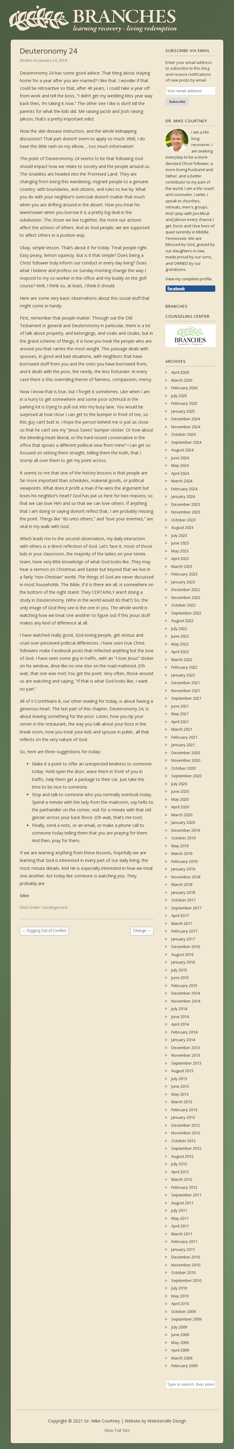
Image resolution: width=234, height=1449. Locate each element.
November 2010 (185, 1265)
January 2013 (183, 1117)
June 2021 (180, 706)
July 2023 (179, 535)
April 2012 (180, 1171)
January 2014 (183, 1039)
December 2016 (185, 946)
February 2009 (184, 1365)
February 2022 (184, 667)
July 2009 (179, 1327)
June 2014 (180, 1016)
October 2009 (183, 1311)
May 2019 (180, 846)
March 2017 (181, 923)
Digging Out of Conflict (44, 930)
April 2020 (180, 807)
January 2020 (183, 822)
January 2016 (183, 962)
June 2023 (180, 543)
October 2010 (183, 1272)
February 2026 (184, 387)
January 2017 (183, 939)
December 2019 (185, 830)
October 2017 (183, 900)
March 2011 (181, 1234)
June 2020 (180, 791)
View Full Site (117, 1430)
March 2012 (181, 1179)
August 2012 (182, 1156)
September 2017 (186, 908)
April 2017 (180, 915)
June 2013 (180, 1086)
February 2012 (184, 1187)
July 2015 (179, 970)
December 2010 (185, 1257)
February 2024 (184, 489)
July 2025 (179, 395)
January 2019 (183, 869)
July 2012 (179, 1164)
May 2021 (180, 713)
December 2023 (185, 504)
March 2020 (181, 814)
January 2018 (183, 892)
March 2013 (181, 1101)
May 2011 (180, 1218)
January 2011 (183, 1249)
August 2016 (182, 954)
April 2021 (180, 721)
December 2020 (185, 752)
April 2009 (180, 1350)
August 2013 (182, 1070)
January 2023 (183, 582)
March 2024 (181, 481)
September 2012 (186, 1148)
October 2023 (183, 520)
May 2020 (180, 799)
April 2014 (180, 1024)
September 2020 (186, 776)
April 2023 (180, 558)
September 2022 (186, 613)
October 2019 (183, 838)
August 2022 (182, 620)
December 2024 (185, 419)
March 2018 (181, 884)
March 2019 (181, 853)
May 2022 (180, 644)
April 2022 (180, 651)
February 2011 (184, 1241)
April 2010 (180, 1303)
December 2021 (185, 682)
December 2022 (185, 589)
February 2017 (184, 931)
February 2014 (184, 1032)
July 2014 (179, 1008)
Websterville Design (166, 1421)
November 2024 (185, 426)
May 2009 (180, 1342)
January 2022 (183, 675)
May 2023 (180, 551)
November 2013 (185, 1055)
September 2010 (186, 1280)
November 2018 (185, 877)
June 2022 (180, 636)
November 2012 (185, 1133)
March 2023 (181, 566)
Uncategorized (54, 907)
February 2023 (184, 574)
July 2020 (179, 783)
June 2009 (180, 1334)
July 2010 (179, 1288)
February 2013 (184, 1109)
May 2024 (180, 465)
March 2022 (181, 659)
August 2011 (182, 1203)
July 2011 (179, 1210)
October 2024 (183, 434)
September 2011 (186, 1195)
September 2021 (186, 698)
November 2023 (185, 512)
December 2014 (185, 993)
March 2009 (181, 1358)
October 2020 (183, 768)
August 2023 (182, 527)
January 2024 (183, 496)
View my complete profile (188, 279)
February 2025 (184, 403)
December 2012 (185, 1125)
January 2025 (183, 411)
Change (142, 930)
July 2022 (179, 628)
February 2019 (184, 861)
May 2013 (180, 1094)
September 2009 (186, 1319)
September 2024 (186, 442)
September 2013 (186, 1063)
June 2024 (180, 457)
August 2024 (182, 450)
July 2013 (179, 1078)
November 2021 (185, 690)
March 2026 (181, 380)
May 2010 (180, 1296)
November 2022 (185, 597)
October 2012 (183, 1140)
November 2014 (185, 1001)
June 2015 (180, 977)
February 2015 (184, 985)
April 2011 (180, 1226)
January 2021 (183, 744)
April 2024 (180, 473)
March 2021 (181, 729)
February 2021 (184, 737)
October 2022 (183, 605)
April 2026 (180, 372)
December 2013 (185, 1047)
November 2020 (185, 760)
